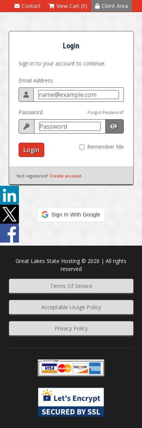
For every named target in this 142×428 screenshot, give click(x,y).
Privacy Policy (71, 328)
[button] (71, 214)
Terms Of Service (71, 285)
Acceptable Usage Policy (71, 307)
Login (31, 150)
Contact (27, 5)
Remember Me (105, 146)
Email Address (36, 80)
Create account (65, 176)
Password (31, 112)
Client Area (111, 5)
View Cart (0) (67, 5)
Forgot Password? (105, 112)
